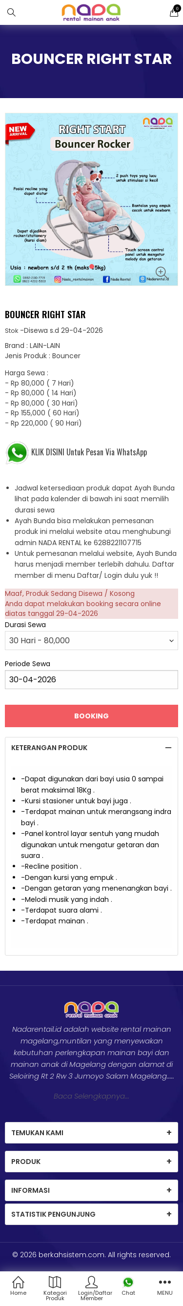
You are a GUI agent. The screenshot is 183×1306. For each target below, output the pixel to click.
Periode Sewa (27, 664)
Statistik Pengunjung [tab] (53, 1214)
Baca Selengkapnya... (91, 1096)
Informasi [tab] (30, 1190)
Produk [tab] (26, 1161)
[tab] (91, 747)
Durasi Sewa (25, 625)
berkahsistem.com (71, 1255)
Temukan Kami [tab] (37, 1132)
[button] (91, 266)
